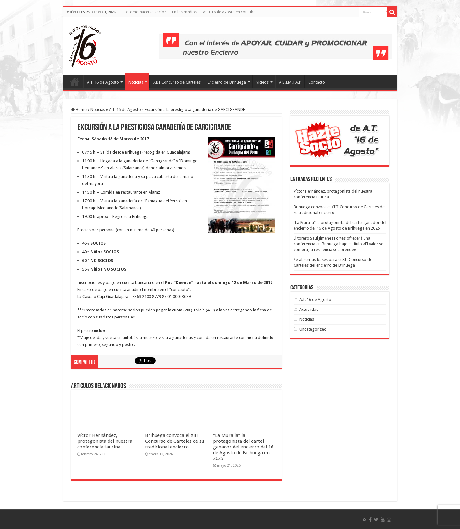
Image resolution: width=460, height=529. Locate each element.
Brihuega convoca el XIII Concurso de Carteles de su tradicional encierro (174, 441)
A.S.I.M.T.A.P (290, 82)
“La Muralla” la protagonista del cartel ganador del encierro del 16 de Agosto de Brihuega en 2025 (243, 447)
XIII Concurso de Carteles (177, 82)
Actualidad (309, 309)
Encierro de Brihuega (227, 82)
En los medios (184, 12)
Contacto (316, 82)
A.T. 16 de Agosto (103, 82)
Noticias (135, 82)
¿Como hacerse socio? (146, 12)
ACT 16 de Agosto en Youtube (229, 12)
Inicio (74, 81)
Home (79, 109)
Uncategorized (312, 329)
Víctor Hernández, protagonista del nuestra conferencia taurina (104, 441)
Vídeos (262, 82)
